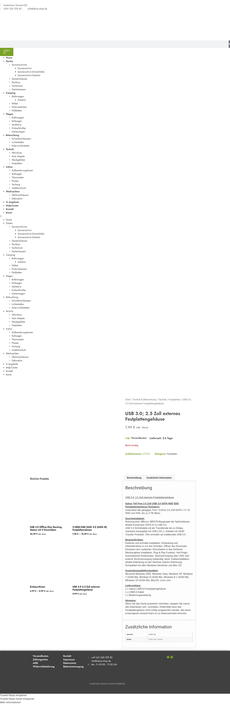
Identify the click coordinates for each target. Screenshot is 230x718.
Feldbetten (17, 110)
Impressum (69, 673)
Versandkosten (139, 438)
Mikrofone (17, 152)
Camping (10, 93)
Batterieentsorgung (73, 680)
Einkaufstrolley (19, 128)
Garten (9, 61)
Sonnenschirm (25, 68)
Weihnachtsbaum (20, 195)
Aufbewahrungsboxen (22, 170)
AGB (35, 676)
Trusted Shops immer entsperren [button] (17, 712)
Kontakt (10, 209)
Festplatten (17, 163)
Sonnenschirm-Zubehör (29, 75)
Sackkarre (16, 124)
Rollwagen (17, 121)
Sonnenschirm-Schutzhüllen (31, 72)
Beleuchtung (12, 135)
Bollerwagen (18, 96)
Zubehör (22, 100)
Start (127, 399)
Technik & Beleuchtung (144, 399)
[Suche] (229, 44)
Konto (9, 212)
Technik (10, 149)
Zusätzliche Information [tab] (159, 491)
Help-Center (12, 205)
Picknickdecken (19, 107)
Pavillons (16, 82)
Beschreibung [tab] (134, 491)
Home (9, 57)
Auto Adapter (18, 156)
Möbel (15, 103)
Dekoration (17, 198)
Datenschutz (69, 676)
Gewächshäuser (19, 79)
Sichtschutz (17, 86)
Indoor (9, 167)
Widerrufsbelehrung (43, 680)
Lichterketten (18, 142)
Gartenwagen (18, 131)
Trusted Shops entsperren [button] (13, 709)
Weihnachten (13, 191)
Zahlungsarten (40, 673)
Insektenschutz (19, 188)
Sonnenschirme (19, 64)
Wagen (9, 114)
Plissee (15, 181)
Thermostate (18, 177)
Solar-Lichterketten (21, 145)
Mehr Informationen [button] (10, 716)
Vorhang (16, 184)
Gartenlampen (19, 89)
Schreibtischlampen (21, 138)
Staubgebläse (18, 160)
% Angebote (12, 202)
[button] (115, 216)
